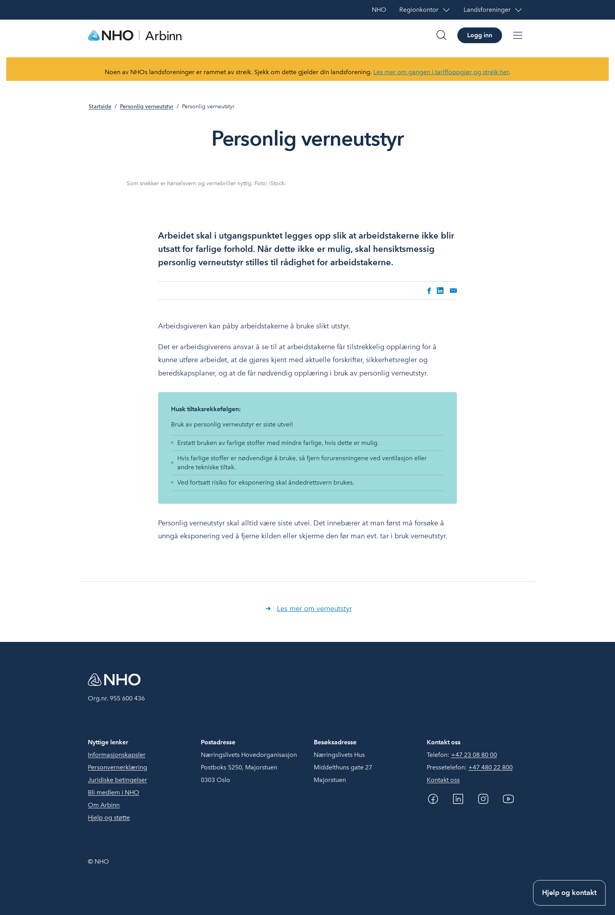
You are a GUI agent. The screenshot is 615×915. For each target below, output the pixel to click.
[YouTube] (508, 799)
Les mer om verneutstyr (314, 608)
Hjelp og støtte (109, 817)
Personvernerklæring (117, 767)
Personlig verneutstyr (146, 106)
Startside (100, 106)
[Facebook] (433, 799)
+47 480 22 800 (490, 767)
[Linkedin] (458, 799)
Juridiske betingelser (117, 780)
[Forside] (135, 35)
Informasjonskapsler (117, 754)
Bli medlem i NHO (113, 792)
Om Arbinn (104, 805)
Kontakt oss (443, 780)
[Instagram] (483, 799)
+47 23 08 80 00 (474, 754)
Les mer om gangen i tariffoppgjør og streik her (441, 72)
